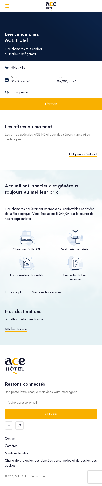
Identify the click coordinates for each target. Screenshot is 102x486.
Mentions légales (16, 453)
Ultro (42, 476)
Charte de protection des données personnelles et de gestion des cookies (51, 463)
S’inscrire (51, 414)
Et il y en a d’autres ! (83, 154)
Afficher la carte (16, 329)
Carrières (11, 445)
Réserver (51, 104)
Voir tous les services (46, 292)
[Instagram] (19, 425)
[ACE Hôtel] (51, 6)
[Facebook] (9, 425)
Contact (10, 438)
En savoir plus (14, 292)
